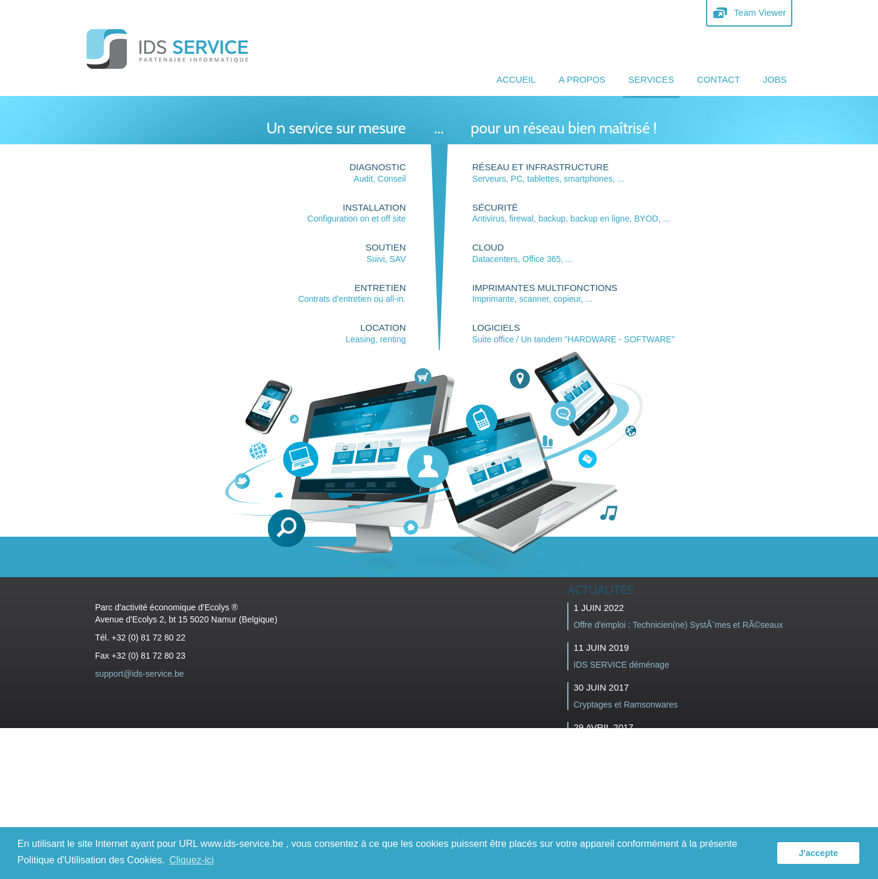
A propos (582, 79)
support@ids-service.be (139, 674)
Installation (374, 207)
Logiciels (496, 327)
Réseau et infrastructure (540, 167)
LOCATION (383, 327)
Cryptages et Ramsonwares (625, 704)
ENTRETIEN (380, 288)
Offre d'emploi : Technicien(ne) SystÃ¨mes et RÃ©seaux (678, 625)
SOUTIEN (386, 247)
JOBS (774, 79)
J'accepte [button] (818, 853)
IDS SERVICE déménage (621, 665)
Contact (718, 79)
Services (651, 79)
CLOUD (488, 247)
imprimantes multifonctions (545, 288)
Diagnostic (377, 167)
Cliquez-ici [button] (192, 860)
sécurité (495, 207)
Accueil (516, 79)
